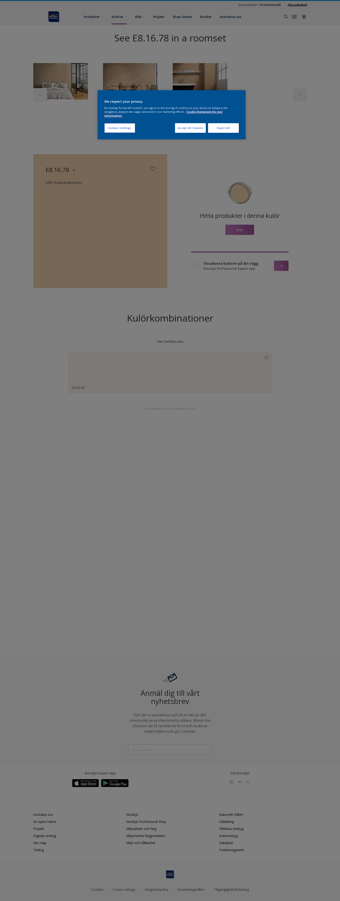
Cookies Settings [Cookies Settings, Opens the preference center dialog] (119, 128)
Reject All (223, 128)
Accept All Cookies (190, 128)
